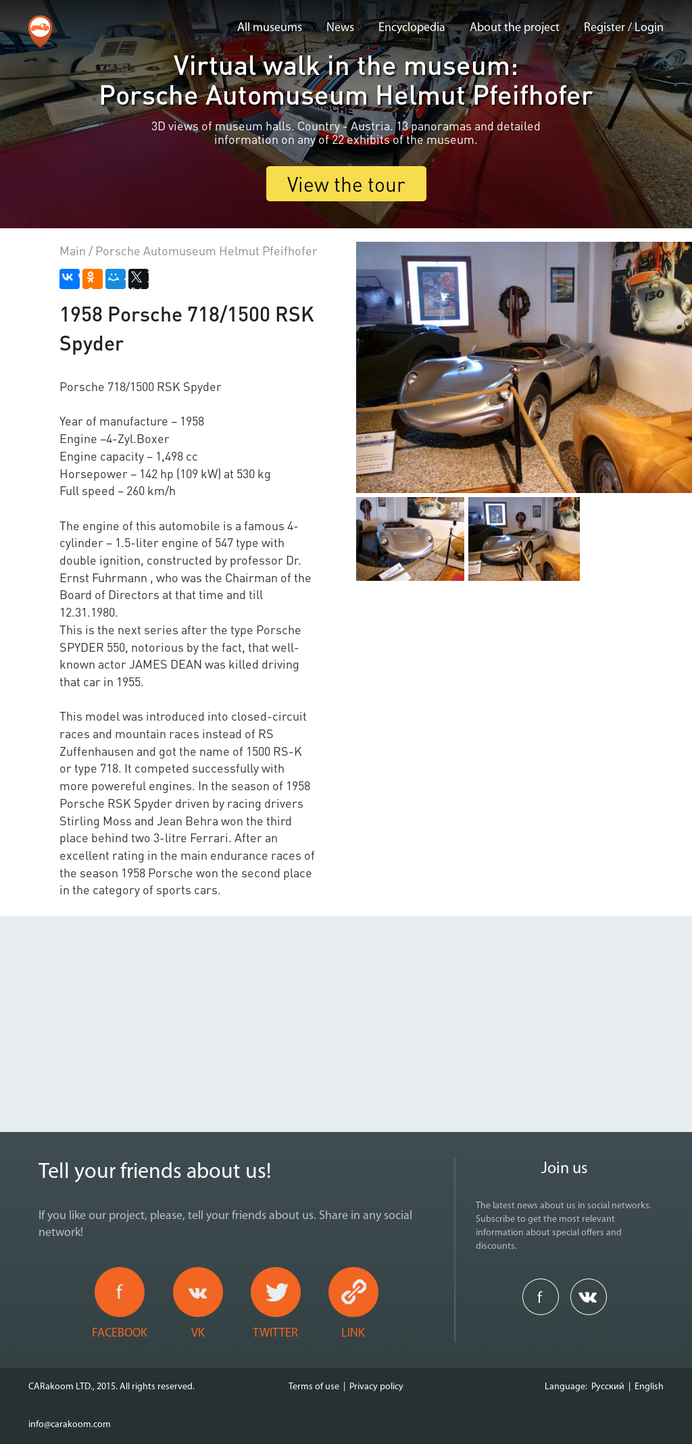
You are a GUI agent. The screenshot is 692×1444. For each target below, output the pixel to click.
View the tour (346, 184)
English (649, 1387)
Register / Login (624, 28)
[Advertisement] (346, 1010)
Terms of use (314, 1387)
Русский (607, 1387)
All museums (269, 28)
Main (72, 250)
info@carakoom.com (69, 1425)
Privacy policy (376, 1387)
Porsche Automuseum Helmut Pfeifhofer (206, 250)
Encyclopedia (411, 28)
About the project (515, 28)
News (340, 28)
